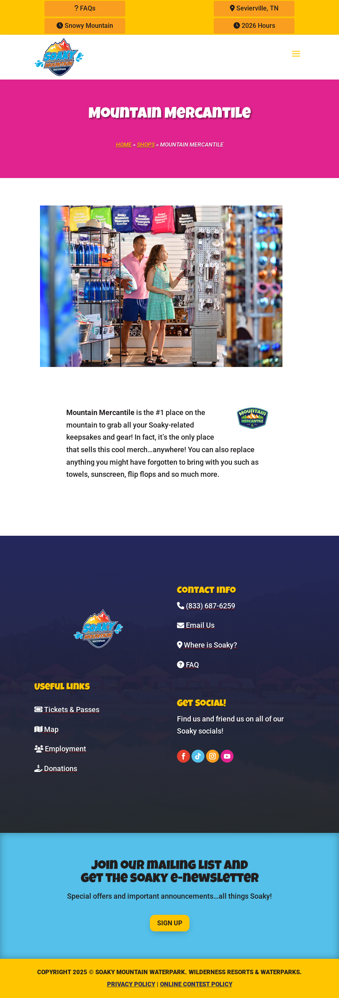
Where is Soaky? (207, 645)
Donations (55, 768)
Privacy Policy (131, 984)
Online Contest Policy (196, 984)
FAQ (188, 664)
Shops (146, 144)
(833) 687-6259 (206, 606)
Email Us (196, 625)
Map (46, 729)
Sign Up (169, 923)
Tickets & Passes (66, 709)
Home (124, 144)
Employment (60, 748)
